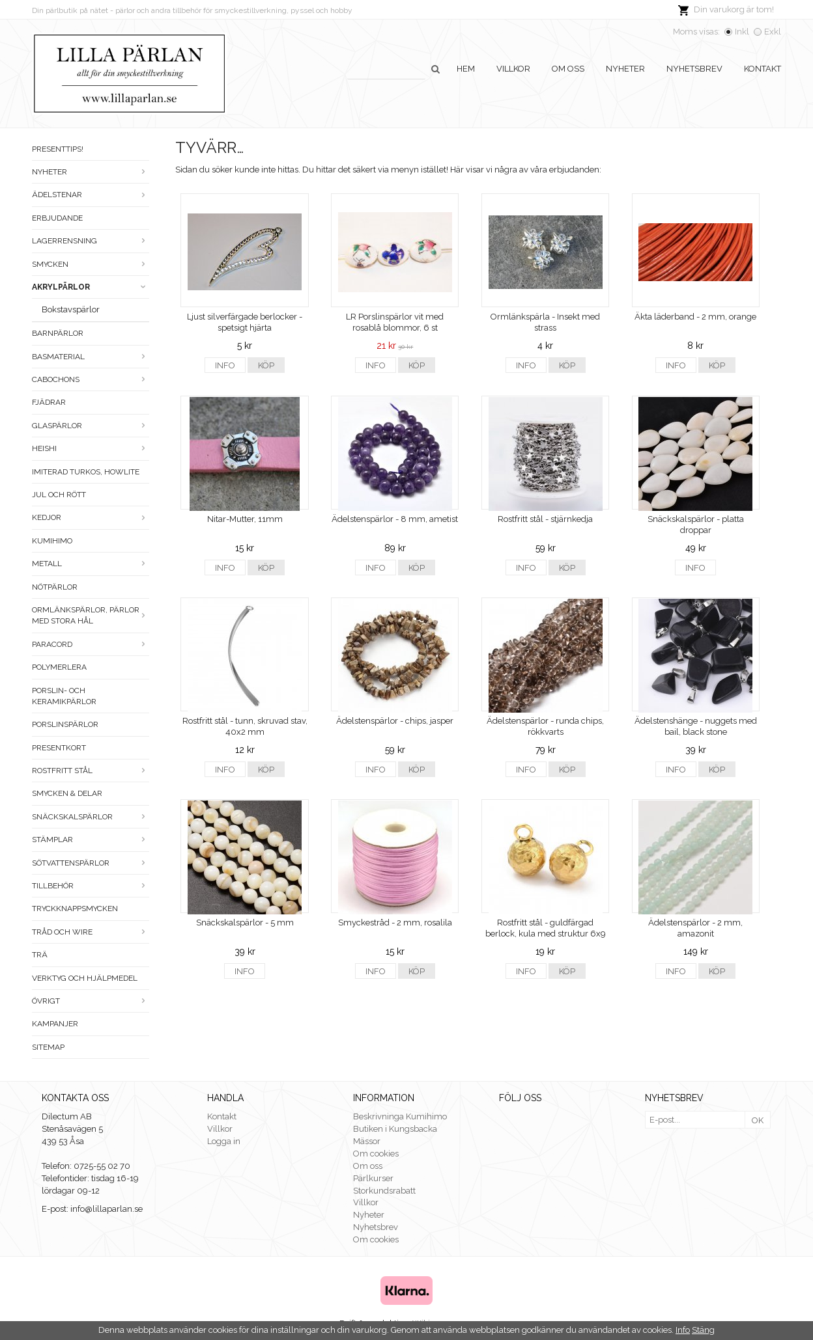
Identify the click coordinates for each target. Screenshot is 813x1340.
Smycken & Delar (67, 793)
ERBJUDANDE (57, 218)
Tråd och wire (90, 932)
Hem (466, 69)
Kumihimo (52, 540)
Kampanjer (55, 1023)
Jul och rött (59, 494)
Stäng (703, 1330)
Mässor (366, 1141)
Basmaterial (90, 356)
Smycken (90, 264)
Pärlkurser (373, 1178)
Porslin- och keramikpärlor (64, 696)
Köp (266, 365)
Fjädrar (49, 402)
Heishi (90, 448)
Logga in (223, 1141)
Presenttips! (57, 149)
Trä (40, 954)
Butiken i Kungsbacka (395, 1129)
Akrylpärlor (90, 287)
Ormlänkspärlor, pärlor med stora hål (90, 615)
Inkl (742, 31)
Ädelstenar (90, 194)
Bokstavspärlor (71, 309)
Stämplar (90, 839)
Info (225, 365)
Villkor (513, 69)
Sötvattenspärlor (90, 863)
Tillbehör (90, 885)
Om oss (568, 69)
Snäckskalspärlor (90, 816)
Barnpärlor (57, 333)
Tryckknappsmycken (75, 908)
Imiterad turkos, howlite (85, 471)
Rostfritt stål (90, 770)
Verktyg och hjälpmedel (84, 978)
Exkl (772, 31)
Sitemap (48, 1047)
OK (757, 1120)
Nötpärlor (55, 587)
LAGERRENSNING (90, 240)
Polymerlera (59, 667)
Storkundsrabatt (384, 1191)
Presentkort (59, 747)
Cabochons (90, 379)
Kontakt (762, 69)
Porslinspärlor (65, 724)
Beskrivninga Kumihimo (400, 1116)
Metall (90, 563)
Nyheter (625, 69)
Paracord (90, 644)
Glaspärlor (90, 425)
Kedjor (90, 517)
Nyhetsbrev (694, 69)
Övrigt (90, 1000)
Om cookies (376, 1153)
